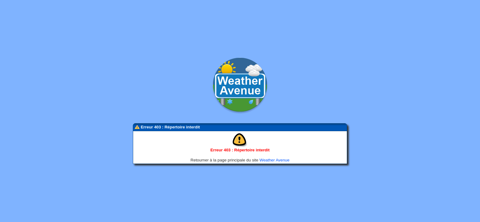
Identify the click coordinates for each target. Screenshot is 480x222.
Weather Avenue (275, 159)
